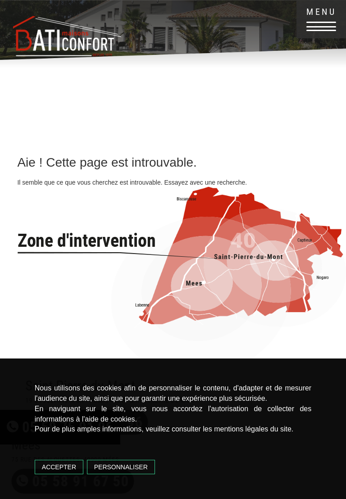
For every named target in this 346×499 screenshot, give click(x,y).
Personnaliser (121, 467)
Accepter (59, 467)
